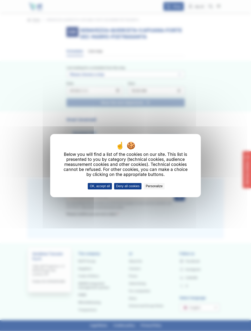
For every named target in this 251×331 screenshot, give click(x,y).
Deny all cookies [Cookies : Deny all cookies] (128, 186)
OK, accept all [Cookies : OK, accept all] (100, 186)
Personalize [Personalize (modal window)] (154, 186)
